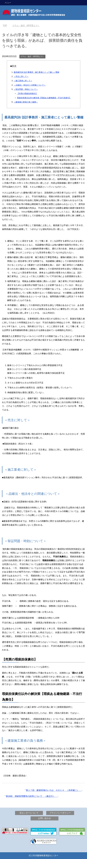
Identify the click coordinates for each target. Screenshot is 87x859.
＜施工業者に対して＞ (23, 81)
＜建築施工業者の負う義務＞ (26, 102)
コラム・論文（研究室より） (32, 56)
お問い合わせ (44, 818)
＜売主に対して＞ (21, 76)
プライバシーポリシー (60, 813)
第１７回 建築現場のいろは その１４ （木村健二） (53, 790)
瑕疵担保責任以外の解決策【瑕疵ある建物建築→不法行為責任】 (44, 98)
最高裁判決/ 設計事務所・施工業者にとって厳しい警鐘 (36, 72)
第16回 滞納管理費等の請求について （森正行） (31, 796)
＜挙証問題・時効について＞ (26, 89)
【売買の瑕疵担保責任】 (27, 93)
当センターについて (29, 813)
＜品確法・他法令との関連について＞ (30, 85)
